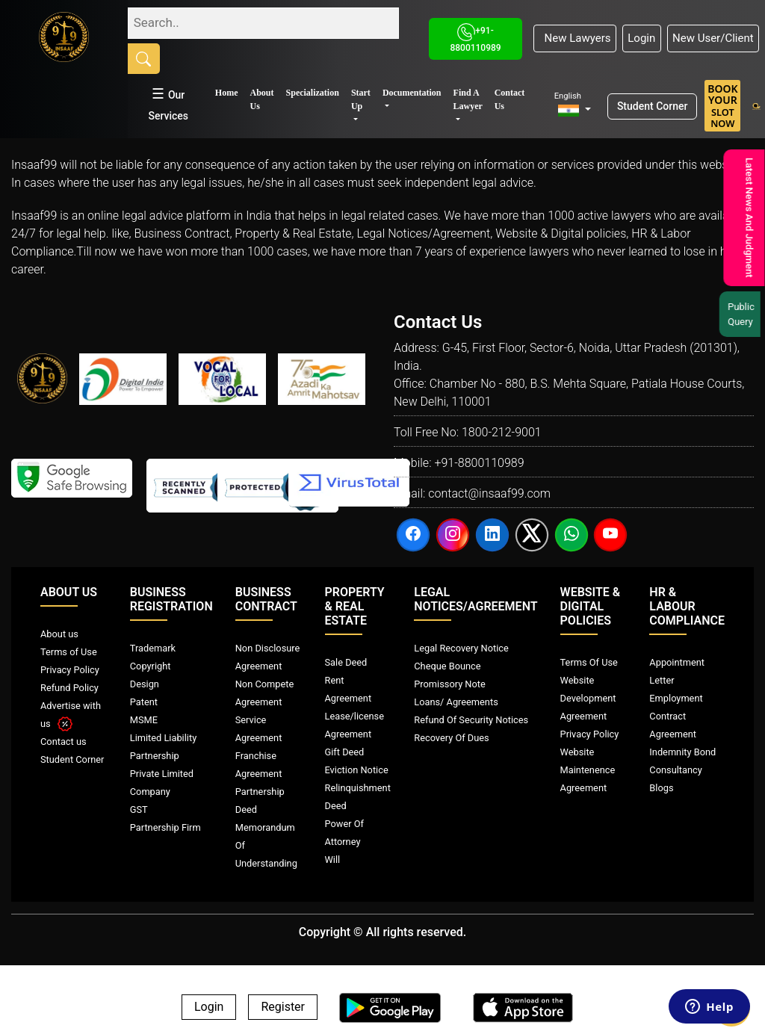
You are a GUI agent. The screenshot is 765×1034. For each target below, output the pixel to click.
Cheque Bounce (447, 666)
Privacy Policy (69, 669)
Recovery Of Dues (451, 737)
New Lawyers (574, 38)
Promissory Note (450, 684)
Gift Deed (345, 752)
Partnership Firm (165, 827)
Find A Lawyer (468, 99)
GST (139, 809)
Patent (144, 702)
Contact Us (510, 99)
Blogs (661, 787)
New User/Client (713, 38)
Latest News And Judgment (748, 218)
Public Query (744, 314)
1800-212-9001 (502, 432)
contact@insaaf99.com (489, 493)
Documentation (412, 92)
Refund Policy (69, 687)
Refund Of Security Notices (471, 719)
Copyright (150, 666)
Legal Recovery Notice (461, 648)
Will (333, 859)
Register (283, 1007)
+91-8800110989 (479, 463)
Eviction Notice (356, 770)
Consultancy (675, 770)
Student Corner (652, 106)
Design (144, 684)
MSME (144, 719)
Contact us (63, 741)
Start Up (361, 99)
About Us (262, 99)
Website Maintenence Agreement (588, 769)
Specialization (312, 92)
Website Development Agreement (588, 698)
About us (59, 634)
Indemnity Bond (682, 752)
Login (641, 38)
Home (226, 92)
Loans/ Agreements (456, 702)
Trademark (153, 648)
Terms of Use (68, 651)
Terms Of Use (589, 662)
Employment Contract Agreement (675, 716)
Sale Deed (346, 662)
